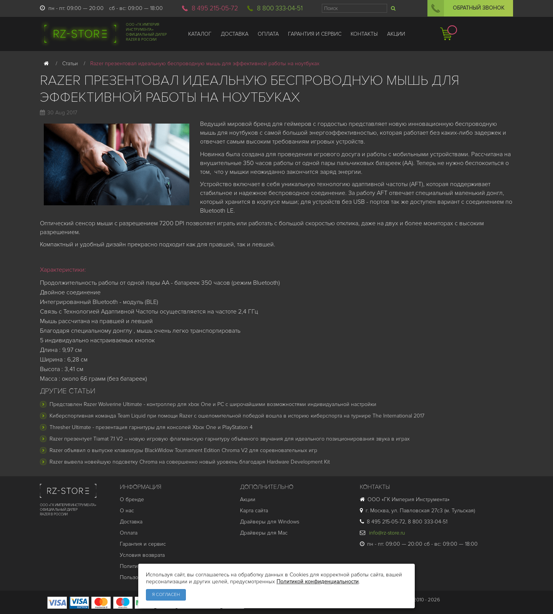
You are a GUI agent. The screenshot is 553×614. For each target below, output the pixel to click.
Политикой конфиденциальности (317, 581)
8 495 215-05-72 (215, 8)
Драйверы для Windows (269, 521)
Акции (247, 499)
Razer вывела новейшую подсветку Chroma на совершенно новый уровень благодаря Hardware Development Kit (190, 462)
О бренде (132, 499)
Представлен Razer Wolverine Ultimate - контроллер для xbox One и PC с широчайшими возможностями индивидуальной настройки (213, 404)
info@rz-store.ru (382, 533)
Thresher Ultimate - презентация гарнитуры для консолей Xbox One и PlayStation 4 (151, 427)
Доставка (131, 521)
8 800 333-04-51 (280, 8)
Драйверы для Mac (264, 533)
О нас (127, 510)
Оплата (128, 533)
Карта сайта (254, 510)
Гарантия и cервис (143, 544)
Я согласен (166, 594)
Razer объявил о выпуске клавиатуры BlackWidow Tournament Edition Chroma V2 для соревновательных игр (183, 450)
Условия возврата (142, 555)
